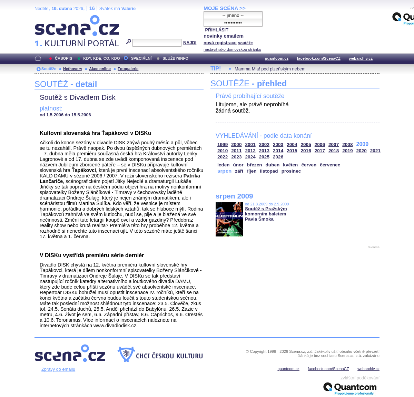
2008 (347, 144)
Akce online (100, 69)
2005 (306, 144)
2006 (320, 144)
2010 (222, 150)
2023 (236, 156)
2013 (264, 150)
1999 (222, 144)
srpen (224, 171)
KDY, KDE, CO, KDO (101, 58)
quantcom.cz (276, 58)
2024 (250, 156)
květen (290, 164)
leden (223, 164)
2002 (264, 144)
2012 (250, 150)
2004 (292, 144)
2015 (292, 150)
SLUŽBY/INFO (175, 58)
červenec (330, 164)
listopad (269, 171)
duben (273, 164)
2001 (250, 144)
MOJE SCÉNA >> (225, 8)
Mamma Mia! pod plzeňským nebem (270, 68)
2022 (222, 156)
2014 (278, 150)
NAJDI (189, 42)
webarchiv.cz (361, 58)
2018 (333, 150)
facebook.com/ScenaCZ (319, 58)
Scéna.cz (46, 18)
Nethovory (72, 69)
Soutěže (48, 69)
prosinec (291, 171)
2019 (347, 150)
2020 (361, 150)
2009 (362, 144)
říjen (252, 171)
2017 (320, 150)
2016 (306, 150)
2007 (333, 144)
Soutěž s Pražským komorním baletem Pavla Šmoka (266, 214)
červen (308, 164)
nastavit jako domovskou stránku (232, 49)
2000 (236, 144)
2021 (375, 150)
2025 (264, 156)
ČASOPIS (63, 58)
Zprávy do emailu (58, 369)
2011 (236, 150)
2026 (278, 156)
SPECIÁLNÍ (141, 58)
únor (238, 164)
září (239, 171)
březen (254, 164)
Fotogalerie (128, 69)
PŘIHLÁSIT (216, 29)
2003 (278, 144)
